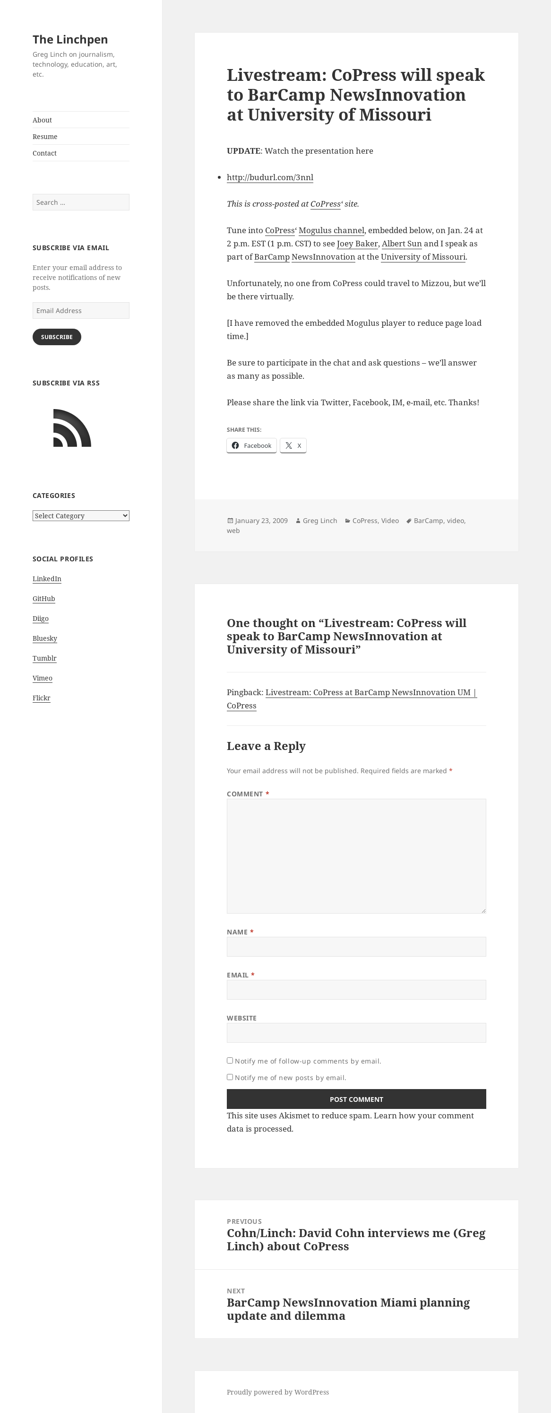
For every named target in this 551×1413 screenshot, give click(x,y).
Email (241, 974)
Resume (45, 136)
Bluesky (45, 638)
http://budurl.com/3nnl (270, 177)
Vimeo (42, 677)
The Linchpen (70, 39)
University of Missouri (423, 256)
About (42, 119)
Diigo (41, 618)
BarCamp (272, 256)
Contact (45, 152)
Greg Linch (320, 520)
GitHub (44, 598)
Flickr (42, 697)
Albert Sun (402, 243)
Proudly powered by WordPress (278, 1391)
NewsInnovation (323, 256)
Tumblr (45, 658)
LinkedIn (47, 578)
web (233, 530)
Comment (248, 793)
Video (390, 520)
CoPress (325, 203)
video (455, 520)
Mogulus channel (331, 230)
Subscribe (57, 337)
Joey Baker (357, 243)
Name (240, 931)
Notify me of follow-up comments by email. (308, 1060)
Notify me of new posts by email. (291, 1077)
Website (242, 1017)
